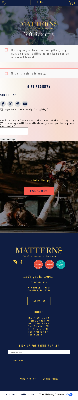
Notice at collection (20, 396)
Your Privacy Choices (51, 396)
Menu (40, 2)
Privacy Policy (28, 380)
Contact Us (39, 302)
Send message (8, 141)
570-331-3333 (39, 283)
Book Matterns (39, 192)
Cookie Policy (50, 380)
